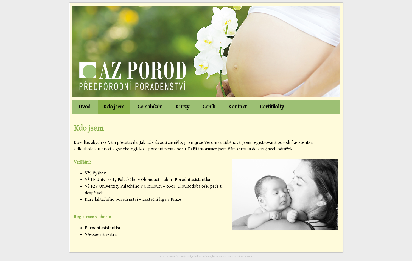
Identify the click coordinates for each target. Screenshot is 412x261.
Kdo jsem (114, 107)
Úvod (85, 107)
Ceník (209, 107)
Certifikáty (272, 107)
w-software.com (243, 256)
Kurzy (182, 107)
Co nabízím (150, 107)
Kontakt (237, 107)
